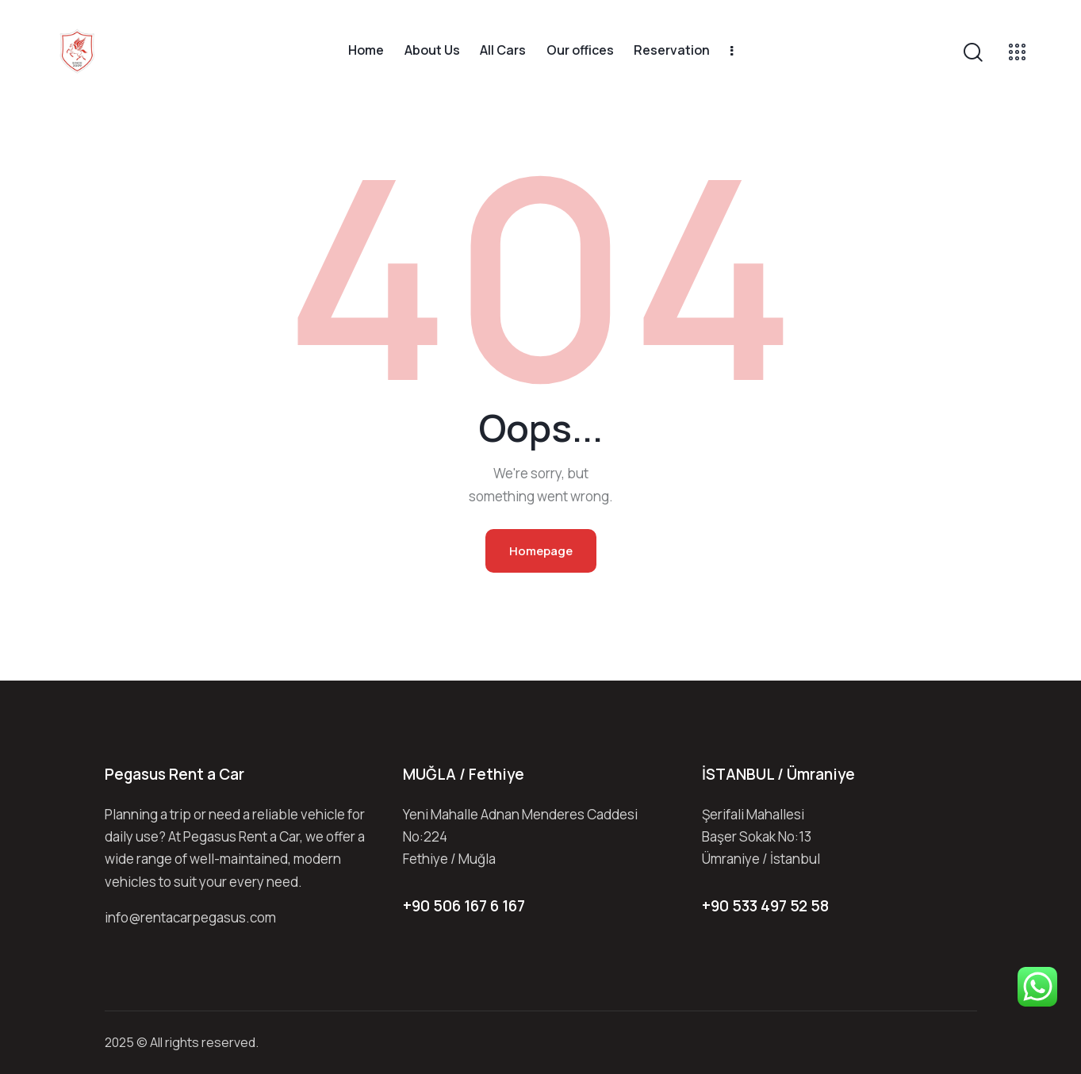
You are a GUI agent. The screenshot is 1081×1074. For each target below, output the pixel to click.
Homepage (541, 551)
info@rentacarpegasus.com (190, 917)
